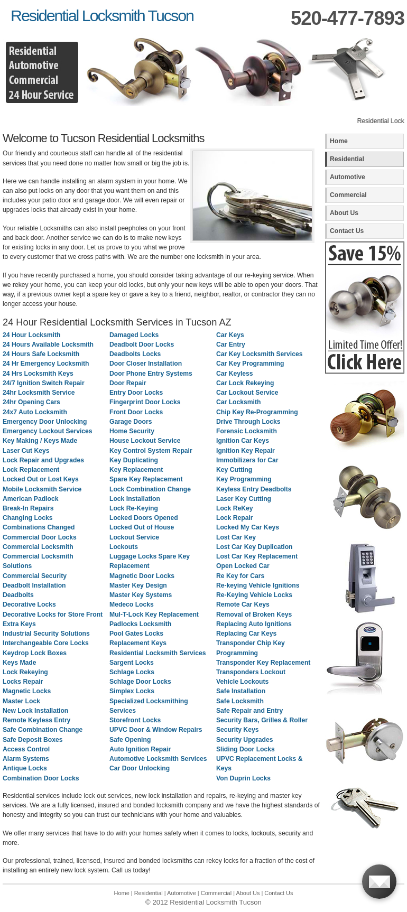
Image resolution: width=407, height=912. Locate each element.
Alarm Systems (26, 758)
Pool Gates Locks (136, 633)
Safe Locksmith (240, 701)
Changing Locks (28, 518)
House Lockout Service (144, 440)
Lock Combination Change (150, 489)
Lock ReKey (234, 508)
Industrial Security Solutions (46, 633)
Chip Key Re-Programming (257, 412)
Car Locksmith (238, 402)
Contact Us (347, 231)
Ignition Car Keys (242, 440)
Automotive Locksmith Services (158, 758)
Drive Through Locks (248, 421)
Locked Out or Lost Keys (41, 479)
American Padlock (30, 498)
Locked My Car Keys (247, 527)
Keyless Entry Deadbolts (254, 489)
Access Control (26, 749)
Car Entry (230, 344)
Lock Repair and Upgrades (43, 460)
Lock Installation (134, 498)
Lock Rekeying (25, 672)
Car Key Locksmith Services (259, 354)
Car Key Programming (250, 363)
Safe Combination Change (42, 729)
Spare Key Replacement (146, 479)
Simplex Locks (131, 691)
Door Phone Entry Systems (150, 373)
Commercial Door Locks (40, 537)
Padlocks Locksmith (140, 624)
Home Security (131, 431)
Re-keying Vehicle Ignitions (257, 585)
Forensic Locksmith (246, 431)
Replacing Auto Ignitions (254, 624)
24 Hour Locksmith (31, 335)
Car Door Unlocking (139, 768)
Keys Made (19, 662)
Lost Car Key (236, 537)
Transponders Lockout (250, 672)
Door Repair (127, 383)
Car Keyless (234, 373)
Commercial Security (35, 576)
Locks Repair (23, 681)
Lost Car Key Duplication (254, 547)
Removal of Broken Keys (254, 614)
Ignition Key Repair (245, 450)
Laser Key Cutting (243, 498)
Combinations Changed (39, 527)
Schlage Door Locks (140, 681)
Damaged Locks (134, 335)
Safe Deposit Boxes (33, 739)
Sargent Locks (131, 662)
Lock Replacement (31, 469)
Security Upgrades (244, 739)
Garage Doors (130, 421)
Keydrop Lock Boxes (35, 653)
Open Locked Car (243, 566)
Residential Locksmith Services (157, 653)
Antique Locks (25, 768)
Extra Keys (19, 624)
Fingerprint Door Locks (144, 402)
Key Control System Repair (150, 450)
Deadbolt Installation (34, 585)
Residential (347, 159)
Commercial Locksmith (38, 547)
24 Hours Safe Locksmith (41, 354)
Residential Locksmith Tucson (102, 15)
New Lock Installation (35, 710)
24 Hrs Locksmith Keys (38, 373)
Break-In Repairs (28, 508)
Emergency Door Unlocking (45, 421)
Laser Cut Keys (26, 450)
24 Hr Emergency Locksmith (46, 363)
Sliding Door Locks (245, 749)
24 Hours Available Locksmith (48, 344)
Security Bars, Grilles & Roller (262, 720)
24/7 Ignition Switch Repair (44, 383)
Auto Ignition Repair (140, 749)
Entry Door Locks (136, 392)
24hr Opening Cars (31, 402)
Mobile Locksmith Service (42, 489)
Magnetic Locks (27, 691)
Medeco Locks (131, 604)
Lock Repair (234, 518)
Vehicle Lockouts (242, 681)
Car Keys (230, 335)
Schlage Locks (131, 672)
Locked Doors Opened (143, 518)
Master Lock (21, 701)
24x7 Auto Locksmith (35, 412)
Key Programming (244, 479)
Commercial (348, 195)
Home (339, 141)
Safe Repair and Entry (249, 710)
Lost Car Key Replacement (257, 556)
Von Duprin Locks (243, 778)
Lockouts (123, 547)
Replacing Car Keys (246, 633)
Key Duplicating (133, 460)
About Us (344, 213)
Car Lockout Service (247, 392)
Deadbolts (18, 595)
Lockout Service (134, 537)
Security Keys (237, 729)
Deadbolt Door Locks (141, 344)
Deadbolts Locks (135, 354)
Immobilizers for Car (247, 460)
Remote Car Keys (243, 604)
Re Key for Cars (240, 576)
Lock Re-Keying (133, 508)
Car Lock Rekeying (245, 383)
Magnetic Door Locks (141, 576)
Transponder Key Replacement (263, 662)
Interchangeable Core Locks (46, 643)
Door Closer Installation (145, 363)
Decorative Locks (29, 604)
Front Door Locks (136, 412)
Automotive (347, 177)
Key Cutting (234, 469)
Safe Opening (130, 739)
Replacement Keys (137, 643)
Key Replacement (136, 469)
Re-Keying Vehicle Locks (254, 595)
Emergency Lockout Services (47, 431)
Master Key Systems (140, 595)
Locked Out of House (141, 527)
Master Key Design (138, 585)
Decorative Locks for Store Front (53, 614)
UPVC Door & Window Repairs (155, 729)
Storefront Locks (135, 720)
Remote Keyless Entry (36, 720)
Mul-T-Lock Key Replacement (154, 614)
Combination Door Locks (41, 778)
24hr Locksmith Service (39, 392)
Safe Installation (240, 691)
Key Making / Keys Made (40, 440)
